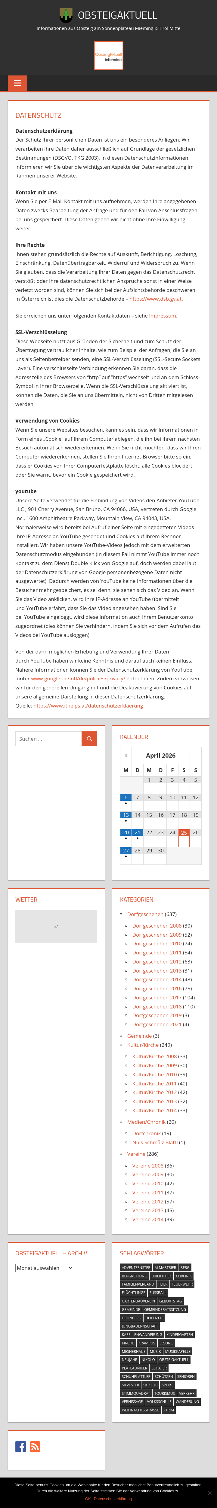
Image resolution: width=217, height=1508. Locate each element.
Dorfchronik (146, 1133)
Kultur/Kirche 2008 (154, 1056)
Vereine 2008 (148, 1165)
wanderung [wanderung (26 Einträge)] (187, 1401)
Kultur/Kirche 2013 (154, 1101)
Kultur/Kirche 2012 (154, 1092)
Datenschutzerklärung (113, 1499)
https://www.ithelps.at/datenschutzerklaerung (88, 705)
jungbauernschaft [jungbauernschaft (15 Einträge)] (140, 1326)
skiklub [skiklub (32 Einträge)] (150, 1385)
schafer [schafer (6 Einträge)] (159, 1368)
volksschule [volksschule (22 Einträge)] (159, 1401)
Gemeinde (139, 1035)
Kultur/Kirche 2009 (154, 1065)
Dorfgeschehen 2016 (157, 988)
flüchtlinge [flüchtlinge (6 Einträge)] (133, 1292)
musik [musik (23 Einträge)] (155, 1351)
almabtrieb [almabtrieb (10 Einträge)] (165, 1267)
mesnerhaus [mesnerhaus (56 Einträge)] (134, 1351)
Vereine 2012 (148, 1201)
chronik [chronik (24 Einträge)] (184, 1276)
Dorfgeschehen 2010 (157, 943)
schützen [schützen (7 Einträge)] (164, 1376)
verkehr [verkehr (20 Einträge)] (187, 1393)
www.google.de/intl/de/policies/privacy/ (78, 678)
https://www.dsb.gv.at (155, 298)
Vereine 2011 (148, 1192)
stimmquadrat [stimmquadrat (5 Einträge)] (136, 1393)
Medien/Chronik (146, 1121)
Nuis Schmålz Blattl (155, 1142)
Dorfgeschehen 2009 (157, 934)
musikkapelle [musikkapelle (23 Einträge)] (178, 1351)
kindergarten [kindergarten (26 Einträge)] (179, 1334)
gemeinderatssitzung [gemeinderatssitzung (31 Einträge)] (165, 1309)
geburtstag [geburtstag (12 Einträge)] (170, 1301)
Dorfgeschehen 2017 (157, 997)
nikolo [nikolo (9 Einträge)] (148, 1359)
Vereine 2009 (148, 1174)
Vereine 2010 (148, 1183)
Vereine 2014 (148, 1219)
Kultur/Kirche (143, 1044)
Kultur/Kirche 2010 (154, 1074)
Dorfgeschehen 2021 (157, 1024)
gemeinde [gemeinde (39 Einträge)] (131, 1309)
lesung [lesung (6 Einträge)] (166, 1343)
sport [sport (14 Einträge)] (167, 1385)
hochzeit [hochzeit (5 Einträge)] (154, 1318)
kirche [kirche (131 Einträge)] (128, 1343)
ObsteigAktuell (117, 14)
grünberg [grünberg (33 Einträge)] (131, 1318)
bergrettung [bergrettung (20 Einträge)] (134, 1276)
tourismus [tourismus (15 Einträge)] (164, 1393)
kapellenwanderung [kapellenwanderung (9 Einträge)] (142, 1334)
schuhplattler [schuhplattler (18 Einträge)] (136, 1376)
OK (88, 1499)
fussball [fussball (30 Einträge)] (158, 1292)
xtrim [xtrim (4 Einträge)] (168, 1410)
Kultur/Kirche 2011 (154, 1083)
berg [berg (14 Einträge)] (185, 1267)
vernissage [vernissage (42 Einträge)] (132, 1401)
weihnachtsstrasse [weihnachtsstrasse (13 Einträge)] (140, 1410)
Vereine (136, 1153)
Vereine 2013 (148, 1210)
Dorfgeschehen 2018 (157, 1006)
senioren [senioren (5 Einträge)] (186, 1376)
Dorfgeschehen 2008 (157, 925)
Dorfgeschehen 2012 (157, 961)
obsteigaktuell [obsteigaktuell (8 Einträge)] (174, 1359)
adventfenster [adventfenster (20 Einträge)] (136, 1267)
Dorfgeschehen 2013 (157, 970)
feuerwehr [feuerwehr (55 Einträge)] (182, 1284)
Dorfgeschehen (145, 914)
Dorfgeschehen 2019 (157, 1015)
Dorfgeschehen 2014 (157, 979)
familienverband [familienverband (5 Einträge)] (138, 1284)
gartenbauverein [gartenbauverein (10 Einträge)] (138, 1301)
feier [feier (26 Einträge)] (162, 1284)
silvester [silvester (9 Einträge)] (130, 1385)
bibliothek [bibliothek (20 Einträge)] (161, 1276)
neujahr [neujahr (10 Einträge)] (130, 1359)
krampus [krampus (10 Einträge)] (146, 1343)
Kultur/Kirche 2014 (154, 1110)
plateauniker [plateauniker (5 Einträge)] (134, 1368)
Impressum (162, 315)
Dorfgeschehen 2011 (157, 952)
